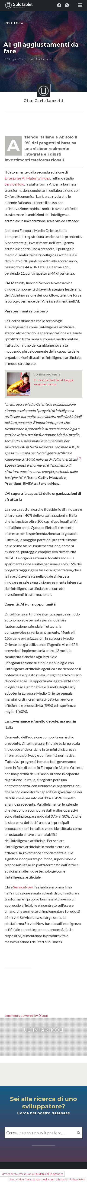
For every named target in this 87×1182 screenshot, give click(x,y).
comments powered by (26, 1015)
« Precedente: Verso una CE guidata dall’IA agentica (32, 1173)
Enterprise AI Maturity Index (27, 178)
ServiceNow (14, 184)
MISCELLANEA (14, 23)
